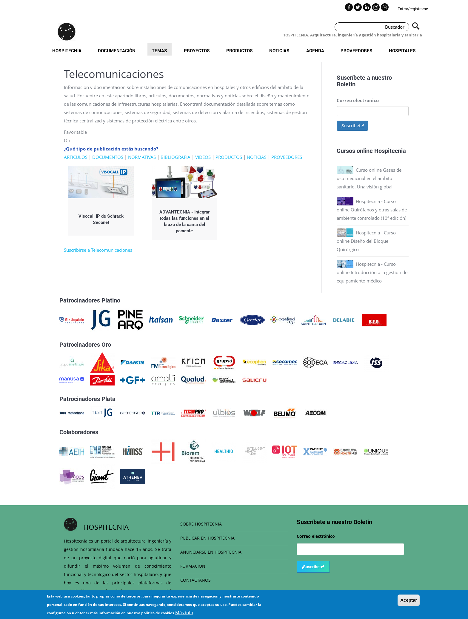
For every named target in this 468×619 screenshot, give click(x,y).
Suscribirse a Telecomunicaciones (98, 250)
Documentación (117, 50)
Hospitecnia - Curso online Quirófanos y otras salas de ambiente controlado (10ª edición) (372, 209)
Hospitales (402, 50)
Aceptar (408, 602)
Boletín (346, 84)
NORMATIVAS (142, 157)
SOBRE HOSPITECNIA (201, 524)
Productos (239, 50)
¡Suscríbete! (352, 125)
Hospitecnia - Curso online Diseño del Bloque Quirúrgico (366, 241)
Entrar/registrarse (413, 8)
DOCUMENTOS (107, 157)
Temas (159, 50)
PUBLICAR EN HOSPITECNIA (207, 538)
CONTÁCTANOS (195, 580)
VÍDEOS (203, 157)
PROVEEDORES (286, 157)
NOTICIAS (257, 157)
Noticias (279, 50)
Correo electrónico (358, 100)
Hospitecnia (66, 50)
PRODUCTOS (228, 157)
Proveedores (356, 50)
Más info (184, 615)
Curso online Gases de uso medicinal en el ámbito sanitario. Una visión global (369, 178)
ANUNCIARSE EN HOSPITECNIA (210, 552)
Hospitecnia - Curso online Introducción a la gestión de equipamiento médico (372, 272)
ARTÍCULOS (75, 157)
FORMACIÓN (192, 566)
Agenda (315, 50)
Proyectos (197, 50)
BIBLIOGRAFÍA (175, 157)
